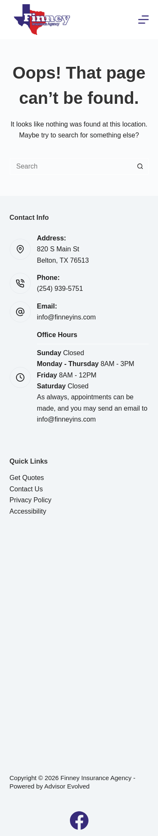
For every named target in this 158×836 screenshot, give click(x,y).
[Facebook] (79, 820)
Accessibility (28, 511)
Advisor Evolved (67, 786)
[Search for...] (71, 166)
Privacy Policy (31, 500)
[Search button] (140, 166)
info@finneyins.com (66, 317)
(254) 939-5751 (60, 288)
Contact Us (26, 489)
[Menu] (143, 19)
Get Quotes (27, 477)
